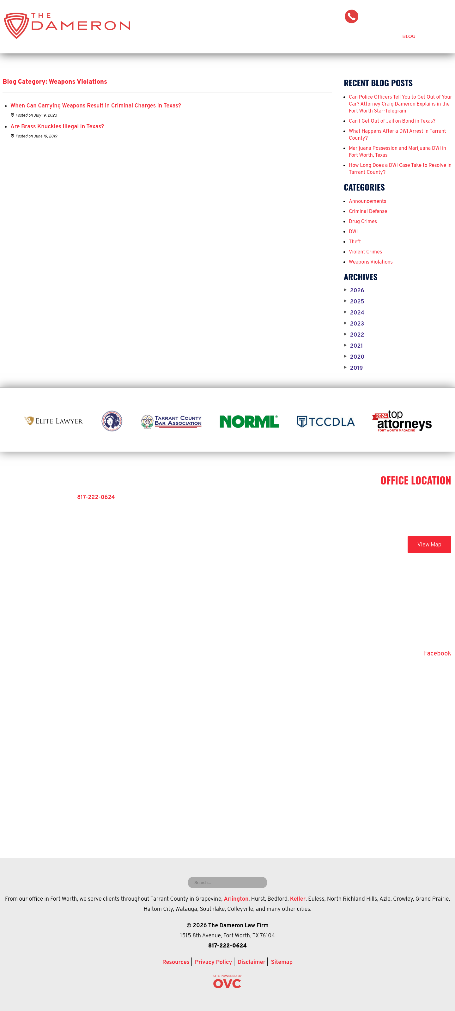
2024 (354, 313)
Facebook (437, 654)
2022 (354, 335)
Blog (408, 36)
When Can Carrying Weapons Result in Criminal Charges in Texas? (95, 106)
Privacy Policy (213, 962)
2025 (354, 302)
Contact (440, 36)
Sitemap (282, 962)
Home (192, 36)
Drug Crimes (363, 222)
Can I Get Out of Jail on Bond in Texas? (392, 121)
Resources (176, 962)
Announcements (367, 201)
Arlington (236, 899)
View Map (429, 545)
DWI (353, 232)
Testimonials (371, 36)
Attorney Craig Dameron (247, 36)
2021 (353, 346)
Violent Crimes (365, 252)
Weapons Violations (371, 262)
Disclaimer (251, 962)
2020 (354, 357)
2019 (353, 368)
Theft (355, 242)
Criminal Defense (317, 36)
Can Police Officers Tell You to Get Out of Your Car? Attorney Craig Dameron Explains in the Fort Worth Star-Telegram (400, 104)
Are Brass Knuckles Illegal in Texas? (57, 127)
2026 (354, 291)
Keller (298, 899)
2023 (354, 324)
